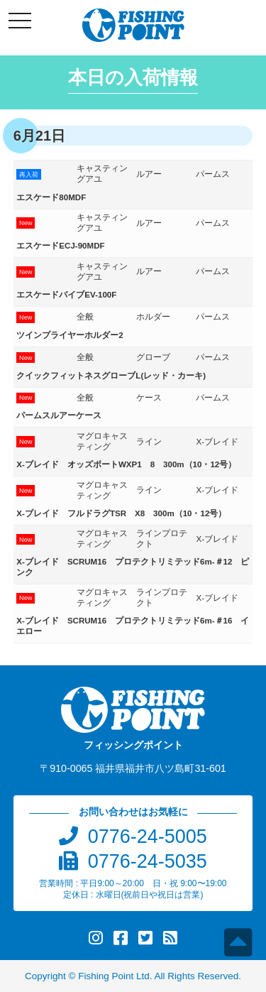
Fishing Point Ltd (114, 976)
